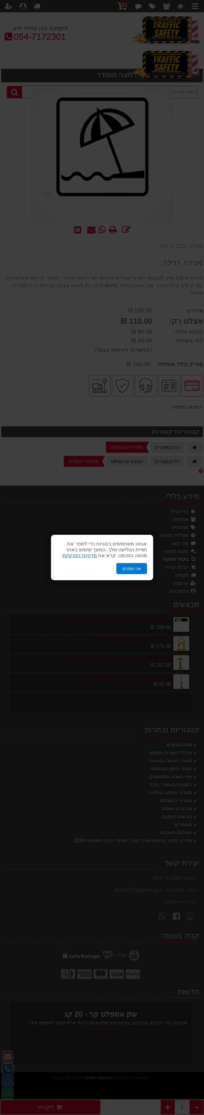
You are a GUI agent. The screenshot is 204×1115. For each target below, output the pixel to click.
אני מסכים (131, 568)
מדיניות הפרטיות (80, 555)
